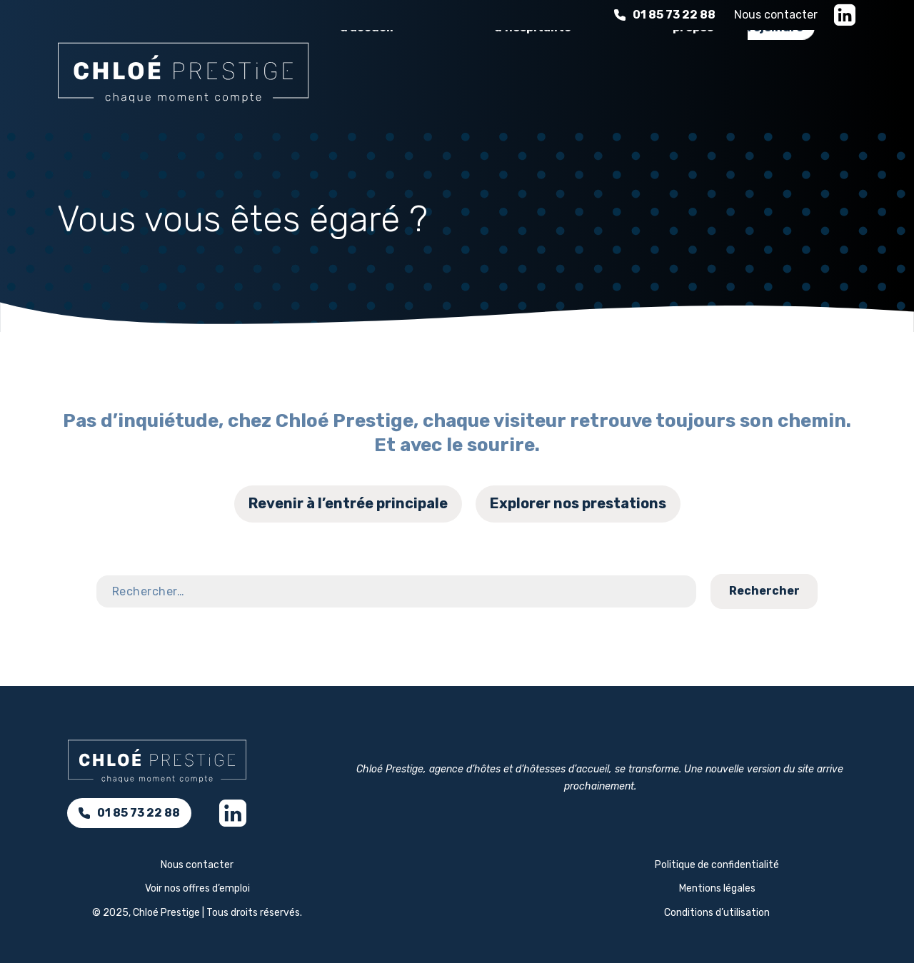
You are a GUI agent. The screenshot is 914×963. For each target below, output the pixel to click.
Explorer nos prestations (578, 503)
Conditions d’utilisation (717, 913)
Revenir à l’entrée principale (348, 503)
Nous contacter (776, 14)
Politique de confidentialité (717, 865)
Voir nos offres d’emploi (197, 888)
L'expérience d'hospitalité (537, 80)
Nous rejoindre (775, 80)
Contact (860, 616)
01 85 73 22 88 (664, 14)
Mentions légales (717, 888)
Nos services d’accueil (383, 80)
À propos (693, 80)
